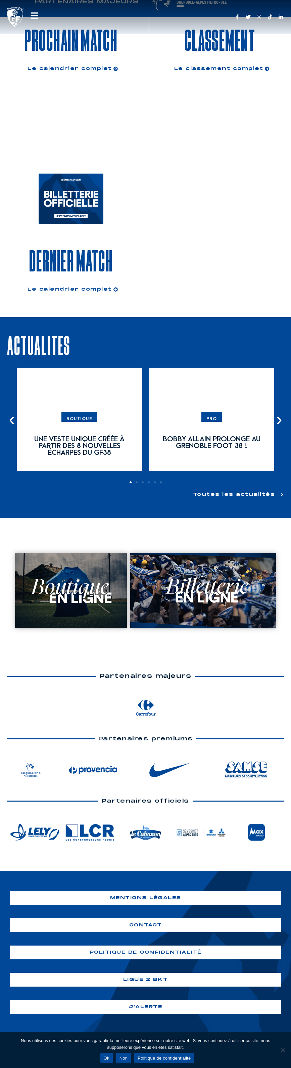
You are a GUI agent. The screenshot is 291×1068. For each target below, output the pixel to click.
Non (123, 1058)
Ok (106, 1058)
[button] (12, 420)
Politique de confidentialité (164, 1058)
